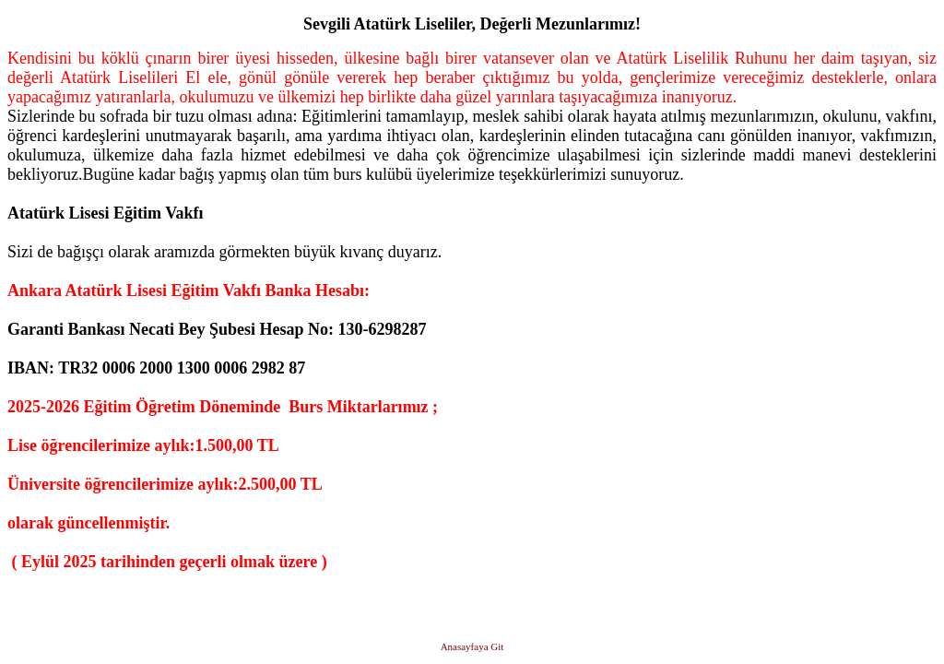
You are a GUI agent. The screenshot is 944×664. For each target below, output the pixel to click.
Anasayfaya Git (472, 646)
